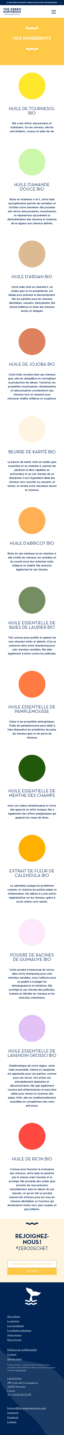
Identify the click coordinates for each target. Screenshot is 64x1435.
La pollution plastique (19, 1330)
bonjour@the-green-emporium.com (26, 1408)
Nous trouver (14, 1340)
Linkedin (12, 1422)
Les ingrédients (15, 1326)
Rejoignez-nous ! (32, 1242)
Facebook (12, 1417)
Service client (14, 1359)
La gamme (13, 1321)
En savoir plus (20, 1370)
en (61, 3)
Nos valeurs (13, 1316)
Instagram (13, 1413)
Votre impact (14, 1335)
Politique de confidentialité (22, 1350)
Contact (11, 1354)
